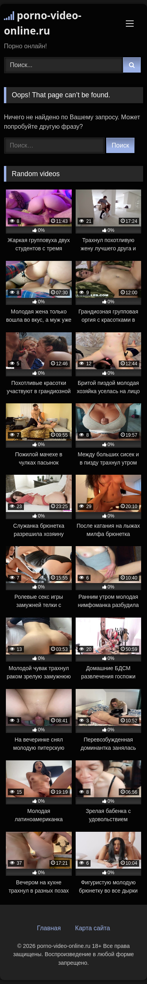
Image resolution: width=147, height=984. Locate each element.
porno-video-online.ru (43, 23)
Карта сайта (92, 928)
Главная (49, 928)
